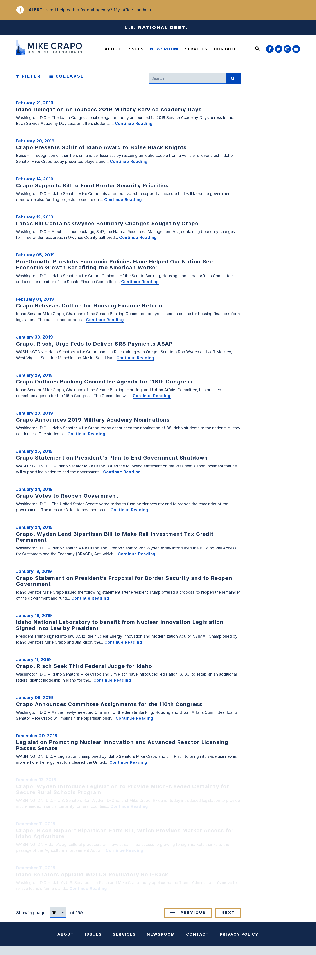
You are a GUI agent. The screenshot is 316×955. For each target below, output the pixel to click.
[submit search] (233, 78)
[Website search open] (257, 49)
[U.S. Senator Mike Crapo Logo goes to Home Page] (50, 48)
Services (196, 49)
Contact (225, 49)
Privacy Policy (239, 934)
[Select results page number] (58, 912)
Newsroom (164, 49)
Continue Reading (134, 123)
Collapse (66, 76)
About (113, 49)
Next (228, 913)
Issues (135, 49)
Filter (28, 76)
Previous (193, 913)
